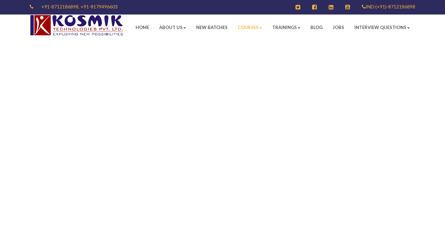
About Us (172, 27)
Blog (316, 27)
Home (142, 27)
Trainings (286, 27)
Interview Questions (382, 27)
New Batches (212, 27)
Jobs (338, 27)
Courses (250, 27)
